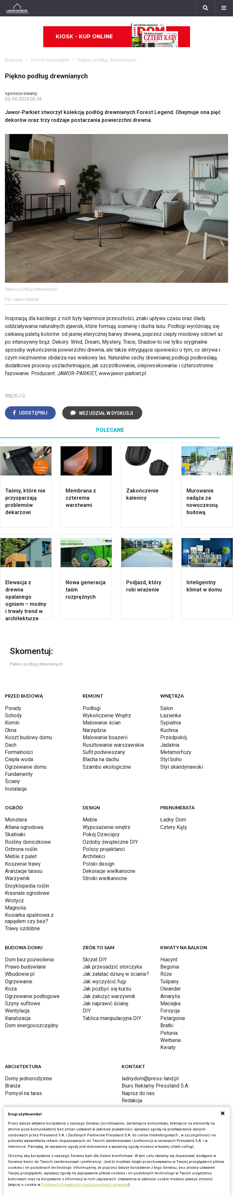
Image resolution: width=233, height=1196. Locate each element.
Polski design (98, 864)
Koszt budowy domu (28, 737)
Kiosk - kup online (117, 36)
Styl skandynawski (181, 767)
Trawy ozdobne (22, 928)
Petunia (169, 1033)
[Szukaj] (205, 8)
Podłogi (92, 708)
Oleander (170, 989)
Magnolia (15, 908)
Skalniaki (15, 834)
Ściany (12, 781)
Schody (13, 715)
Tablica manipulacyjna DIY (112, 1018)
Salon (166, 708)
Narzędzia (94, 730)
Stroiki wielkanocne (105, 878)
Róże (166, 974)
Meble (90, 820)
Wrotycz (14, 900)
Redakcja (132, 1100)
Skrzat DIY (95, 959)
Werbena (170, 1040)
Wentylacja (17, 1011)
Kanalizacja (17, 1018)
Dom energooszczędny (31, 1025)
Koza (11, 989)
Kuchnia (169, 730)
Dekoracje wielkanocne (109, 871)
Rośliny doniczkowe (28, 842)
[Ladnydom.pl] (17, 8)
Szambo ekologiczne (107, 767)
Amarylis (170, 996)
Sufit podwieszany (104, 752)
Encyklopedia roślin (27, 886)
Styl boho (171, 759)
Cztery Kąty (173, 827)
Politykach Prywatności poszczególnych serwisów (84, 1185)
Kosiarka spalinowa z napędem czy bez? (29, 918)
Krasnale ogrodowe (27, 893)
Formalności (19, 752)
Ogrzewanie (18, 981)
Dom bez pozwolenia (29, 959)
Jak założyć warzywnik (109, 996)
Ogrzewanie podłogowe (32, 996)
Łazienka (170, 715)
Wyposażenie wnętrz (106, 827)
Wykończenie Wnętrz (107, 715)
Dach (10, 745)
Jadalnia (169, 745)
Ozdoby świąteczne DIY (110, 842)
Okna (10, 730)
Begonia (169, 967)
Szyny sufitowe (22, 1003)
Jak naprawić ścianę (105, 1003)
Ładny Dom (173, 820)
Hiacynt (168, 959)
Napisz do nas (138, 1093)
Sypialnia (170, 723)
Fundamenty (19, 774)
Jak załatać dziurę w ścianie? (116, 974)
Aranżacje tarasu (23, 871)
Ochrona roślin (21, 849)
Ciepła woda (19, 759)
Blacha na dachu (101, 759)
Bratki (166, 1025)
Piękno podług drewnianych (107, 60)
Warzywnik (17, 878)
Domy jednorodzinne (28, 1078)
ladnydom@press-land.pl (150, 1078)
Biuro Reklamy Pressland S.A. (155, 1086)
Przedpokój (173, 737)
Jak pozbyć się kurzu (107, 989)
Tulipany (169, 981)
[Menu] (224, 8)
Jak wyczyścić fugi (104, 981)
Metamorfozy (175, 752)
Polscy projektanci (104, 849)
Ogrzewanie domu (26, 767)
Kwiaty (168, 1047)
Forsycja (170, 1011)
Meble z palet (21, 856)
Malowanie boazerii (105, 737)
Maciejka (170, 1003)
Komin (12, 723)
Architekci (94, 856)
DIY (87, 1011)
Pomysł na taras (23, 1093)
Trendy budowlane (49, 60)
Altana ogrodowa (24, 827)
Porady (13, 708)
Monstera (16, 820)
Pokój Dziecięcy (101, 834)
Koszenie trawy (23, 864)
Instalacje (16, 789)
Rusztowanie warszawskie (113, 745)
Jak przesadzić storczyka (112, 967)
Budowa (13, 60)
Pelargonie (172, 1018)
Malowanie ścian (102, 723)
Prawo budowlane (25, 967)
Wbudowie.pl (19, 974)
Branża (12, 1086)
